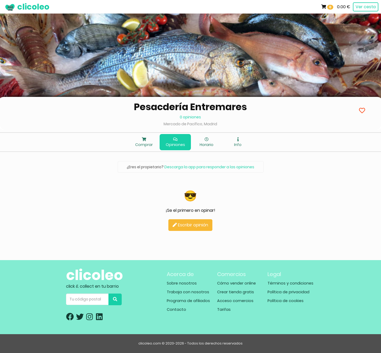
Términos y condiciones (290, 283)
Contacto (176, 309)
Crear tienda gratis (235, 292)
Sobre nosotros (182, 283)
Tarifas (224, 309)
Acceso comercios (235, 300)
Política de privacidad (288, 292)
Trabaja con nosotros (188, 292)
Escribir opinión (190, 225)
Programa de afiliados (188, 300)
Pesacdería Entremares (190, 106)
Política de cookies (286, 300)
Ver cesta (366, 7)
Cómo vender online (236, 283)
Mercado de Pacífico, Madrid (190, 124)
